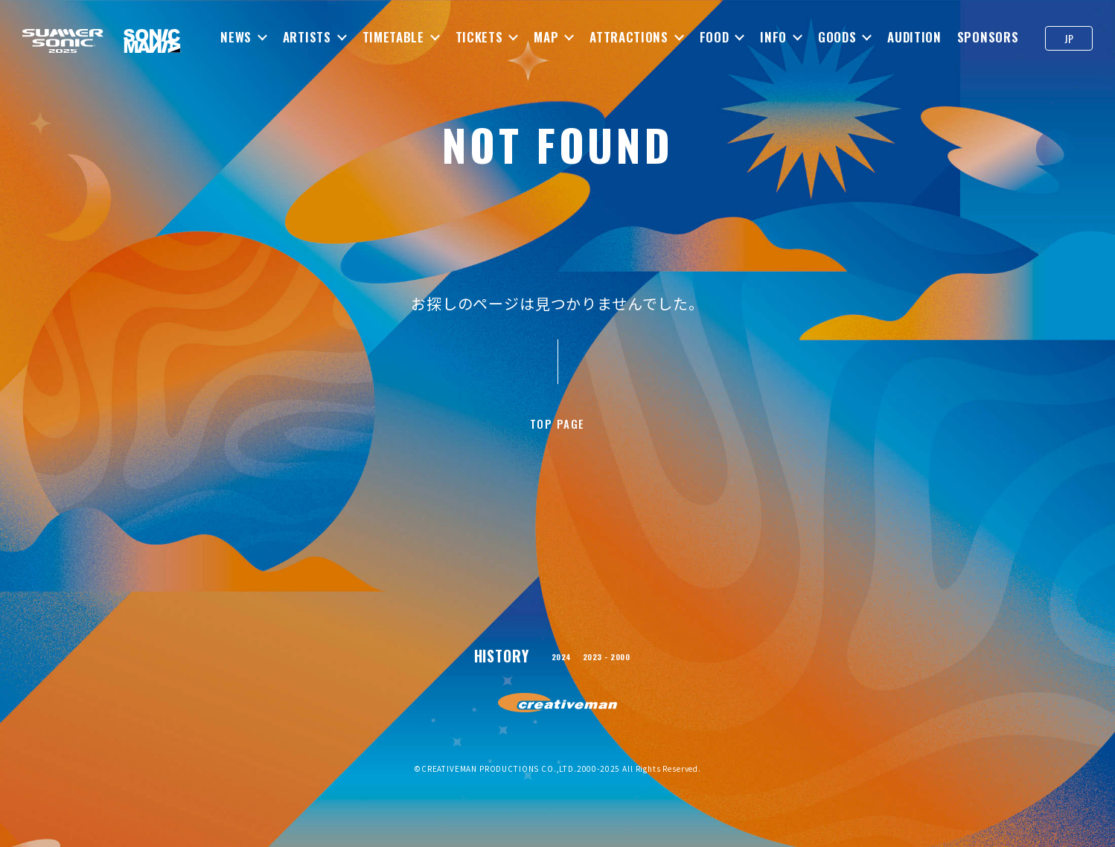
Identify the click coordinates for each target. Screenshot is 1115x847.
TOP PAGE (557, 429)
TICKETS (478, 37)
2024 (549, 667)
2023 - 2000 (611, 667)
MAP (546, 37)
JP (1068, 38)
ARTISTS (307, 37)
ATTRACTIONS (629, 37)
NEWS (236, 37)
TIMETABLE (393, 37)
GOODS (837, 37)
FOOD (714, 37)
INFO (773, 37)
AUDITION (914, 37)
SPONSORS (987, 37)
